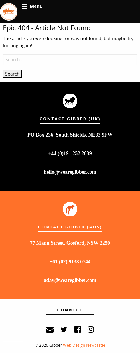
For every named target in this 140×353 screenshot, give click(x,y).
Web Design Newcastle (84, 345)
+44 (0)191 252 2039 (70, 153)
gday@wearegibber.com (70, 280)
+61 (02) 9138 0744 (70, 262)
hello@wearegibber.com (70, 172)
